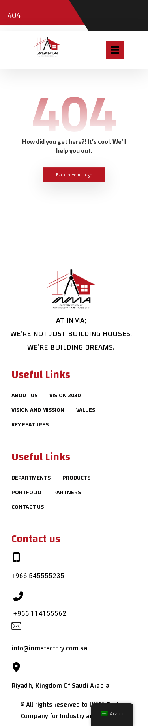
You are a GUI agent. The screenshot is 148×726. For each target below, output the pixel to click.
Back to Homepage (74, 174)
